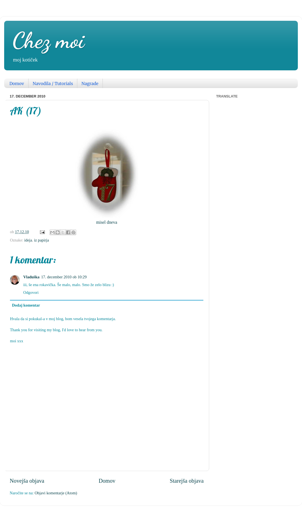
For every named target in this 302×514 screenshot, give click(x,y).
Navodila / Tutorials (53, 83)
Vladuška (31, 277)
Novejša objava (27, 481)
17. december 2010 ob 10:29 (63, 277)
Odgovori (31, 292)
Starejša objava (187, 481)
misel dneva (106, 222)
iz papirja (41, 240)
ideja (28, 240)
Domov (16, 83)
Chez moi (48, 40)
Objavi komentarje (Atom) (56, 493)
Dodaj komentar (26, 305)
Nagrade (89, 83)
